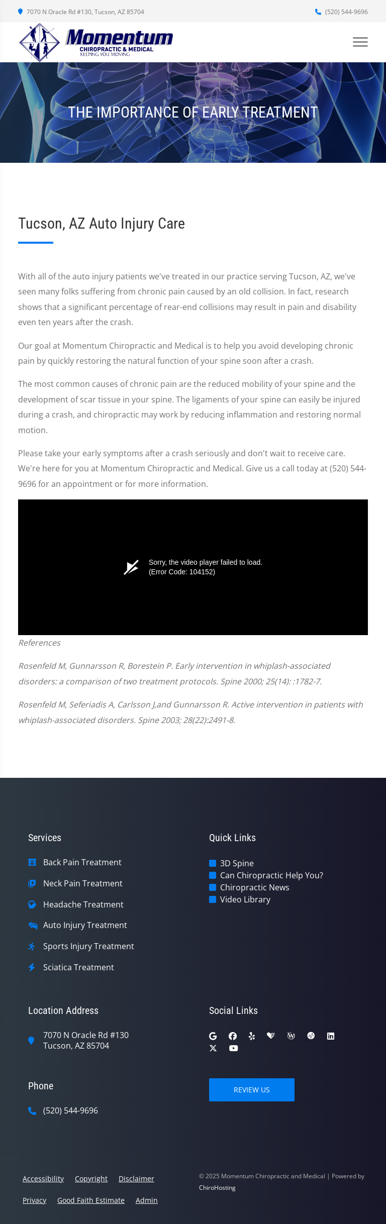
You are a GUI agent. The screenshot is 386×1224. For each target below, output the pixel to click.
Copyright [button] (91, 1178)
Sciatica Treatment (78, 967)
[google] (213, 1036)
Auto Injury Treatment (85, 925)
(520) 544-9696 (341, 12)
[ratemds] (311, 1036)
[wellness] (291, 1036)
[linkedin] (330, 1036)
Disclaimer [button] (136, 1178)
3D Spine (237, 863)
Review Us (252, 1089)
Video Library (245, 899)
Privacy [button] (34, 1200)
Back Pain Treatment (82, 862)
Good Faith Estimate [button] (91, 1200)
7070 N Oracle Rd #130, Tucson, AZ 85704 (81, 12)
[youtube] (233, 1048)
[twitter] (213, 1048)
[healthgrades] (271, 1036)
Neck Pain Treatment (83, 883)
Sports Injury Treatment (88, 946)
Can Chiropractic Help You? (271, 875)
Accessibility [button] (43, 1178)
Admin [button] (147, 1200)
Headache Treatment (83, 904)
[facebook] (233, 1036)
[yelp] (252, 1036)
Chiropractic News (255, 887)
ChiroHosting (217, 1187)
